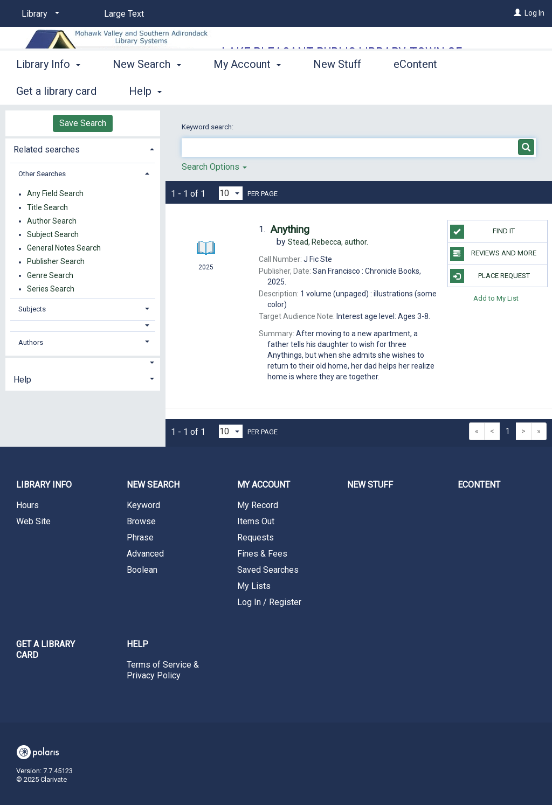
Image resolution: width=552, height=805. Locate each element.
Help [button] (22, 379)
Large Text (124, 14)
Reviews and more (493, 254)
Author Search (52, 221)
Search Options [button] (214, 167)
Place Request (490, 276)
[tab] (82, 148)
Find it (482, 232)
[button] (83, 325)
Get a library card (45, 649)
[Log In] (517, 13)
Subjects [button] (32, 309)
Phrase (140, 537)
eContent (415, 89)
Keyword (143, 505)
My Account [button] (247, 89)
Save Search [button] (82, 123)
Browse (141, 521)
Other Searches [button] (42, 174)
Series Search (50, 288)
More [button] (491, 91)
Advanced (145, 554)
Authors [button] (30, 342)
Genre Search (50, 275)
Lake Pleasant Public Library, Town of (342, 52)
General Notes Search (64, 248)
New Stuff (337, 89)
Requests (255, 537)
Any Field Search (55, 194)
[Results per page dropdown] (231, 193)
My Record (257, 505)
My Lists (254, 586)
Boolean (142, 570)
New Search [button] (147, 89)
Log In (534, 13)
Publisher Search (56, 262)
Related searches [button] (46, 149)
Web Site (33, 521)
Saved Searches (268, 570)
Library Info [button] (48, 89)
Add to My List (496, 298)
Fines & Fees (262, 554)
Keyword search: (208, 127)
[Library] (38, 14)
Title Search (47, 207)
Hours (27, 505)
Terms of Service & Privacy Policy (163, 670)
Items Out (255, 521)
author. (328, 242)
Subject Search (53, 234)
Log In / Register (269, 602)
